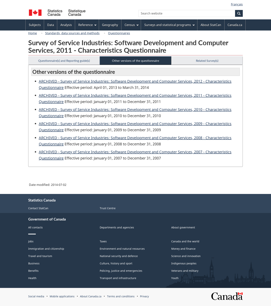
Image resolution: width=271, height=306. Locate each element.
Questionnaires (119, 33)
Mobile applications (62, 296)
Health (32, 278)
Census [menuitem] (132, 25)
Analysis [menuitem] (66, 25)
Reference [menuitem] (87, 25)
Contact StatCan (38, 208)
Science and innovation (186, 256)
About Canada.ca (90, 296)
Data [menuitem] (50, 25)
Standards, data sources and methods (72, 33)
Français (237, 4)
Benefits (33, 270)
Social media (36, 296)
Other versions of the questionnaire (135, 60)
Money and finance (183, 248)
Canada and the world (185, 241)
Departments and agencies (117, 227)
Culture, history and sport (116, 263)
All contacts (35, 227)
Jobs (30, 241)
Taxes (103, 241)
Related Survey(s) (207, 60)
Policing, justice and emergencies (121, 270)
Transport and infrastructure (118, 278)
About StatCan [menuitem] (211, 25)
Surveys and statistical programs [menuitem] (169, 25)
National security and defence (119, 256)
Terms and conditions (121, 296)
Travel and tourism (40, 256)
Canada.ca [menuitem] (235, 25)
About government (183, 227)
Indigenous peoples (183, 263)
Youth (175, 278)
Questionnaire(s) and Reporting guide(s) (64, 60)
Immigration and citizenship (46, 248)
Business (34, 263)
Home (32, 33)
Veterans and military (184, 270)
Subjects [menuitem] (35, 25)
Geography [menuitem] (110, 25)
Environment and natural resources (122, 248)
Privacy (144, 296)
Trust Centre (108, 208)
